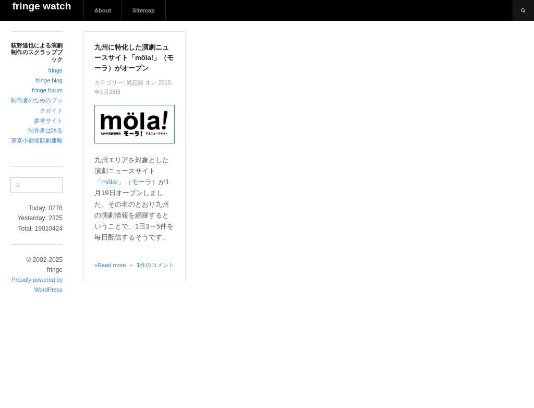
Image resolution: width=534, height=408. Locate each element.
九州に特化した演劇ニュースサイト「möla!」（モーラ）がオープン (134, 57)
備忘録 (134, 82)
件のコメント (155, 265)
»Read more (110, 265)
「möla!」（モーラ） (126, 182)
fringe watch (41, 6)
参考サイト (48, 120)
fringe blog (49, 80)
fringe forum (47, 90)
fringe (55, 70)
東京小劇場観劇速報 (37, 140)
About (102, 10)
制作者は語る (45, 130)
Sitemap (143, 10)
